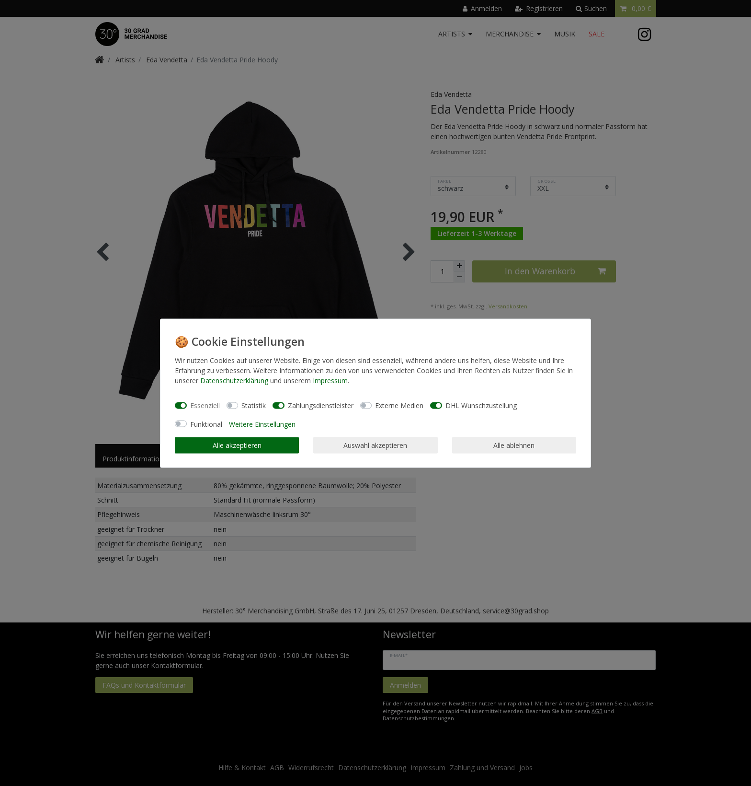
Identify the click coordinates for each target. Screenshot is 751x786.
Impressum (330, 380)
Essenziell (205, 405)
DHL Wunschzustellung (481, 405)
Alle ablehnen (514, 445)
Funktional (206, 423)
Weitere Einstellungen (262, 423)
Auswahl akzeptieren (375, 445)
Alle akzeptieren (237, 445)
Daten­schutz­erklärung (234, 380)
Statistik (253, 405)
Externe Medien (399, 405)
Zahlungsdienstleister (320, 405)
